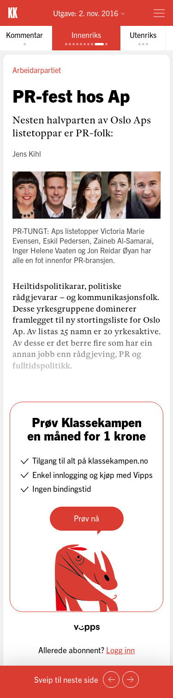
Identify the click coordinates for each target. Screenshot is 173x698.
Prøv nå (86, 518)
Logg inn (120, 650)
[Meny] (159, 13)
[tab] (86, 38)
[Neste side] (130, 679)
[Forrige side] (111, 679)
